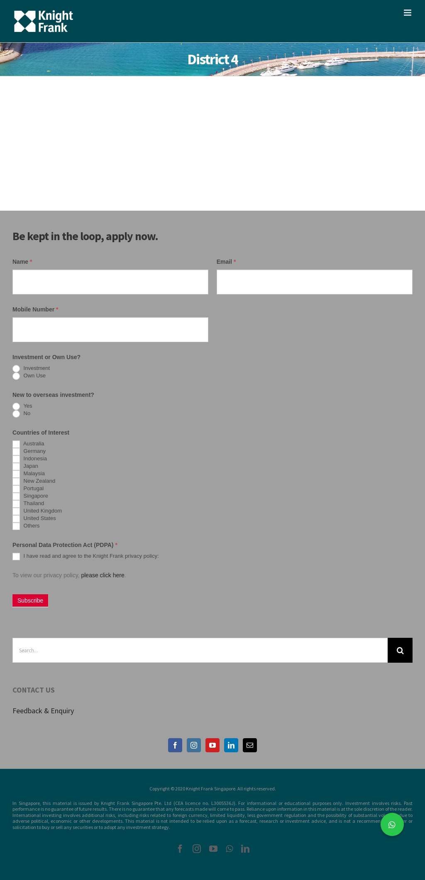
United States (34, 519)
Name (22, 261)
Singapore (30, 496)
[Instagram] (194, 745)
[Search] (400, 650)
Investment (31, 368)
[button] (392, 824)
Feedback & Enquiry (43, 710)
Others (26, 526)
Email (226, 261)
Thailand (28, 504)
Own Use (29, 376)
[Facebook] (175, 745)
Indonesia (29, 459)
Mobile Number (35, 309)
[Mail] (250, 745)
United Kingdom (37, 511)
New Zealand (33, 481)
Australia (28, 444)
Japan (25, 466)
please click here (102, 575)
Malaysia (28, 474)
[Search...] (200, 650)
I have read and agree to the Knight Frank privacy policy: (85, 556)
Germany (29, 451)
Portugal (28, 489)
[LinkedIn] (231, 745)
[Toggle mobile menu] (408, 12)
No (21, 414)
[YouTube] (212, 745)
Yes (22, 406)
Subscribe (30, 600)
